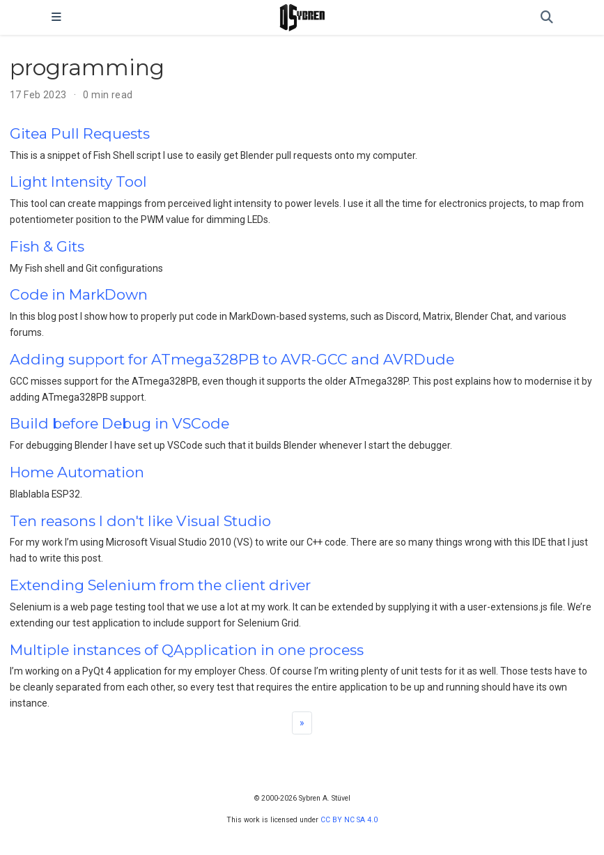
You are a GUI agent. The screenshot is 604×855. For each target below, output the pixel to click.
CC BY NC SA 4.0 (349, 819)
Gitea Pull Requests (80, 133)
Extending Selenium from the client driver (160, 585)
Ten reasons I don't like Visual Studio (140, 521)
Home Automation (77, 472)
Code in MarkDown (79, 294)
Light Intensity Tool (78, 181)
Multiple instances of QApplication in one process (187, 649)
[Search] (547, 18)
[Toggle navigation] (56, 17)
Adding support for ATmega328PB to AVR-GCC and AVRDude (232, 359)
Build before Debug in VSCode (119, 423)
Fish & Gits (47, 246)
